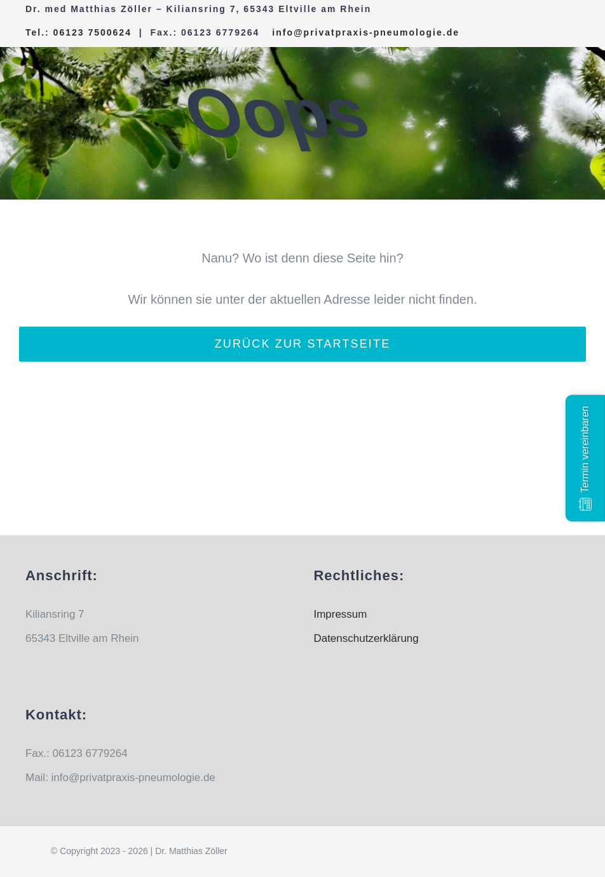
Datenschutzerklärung (365, 638)
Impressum (340, 614)
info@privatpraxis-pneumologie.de (365, 32)
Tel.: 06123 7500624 (78, 32)
